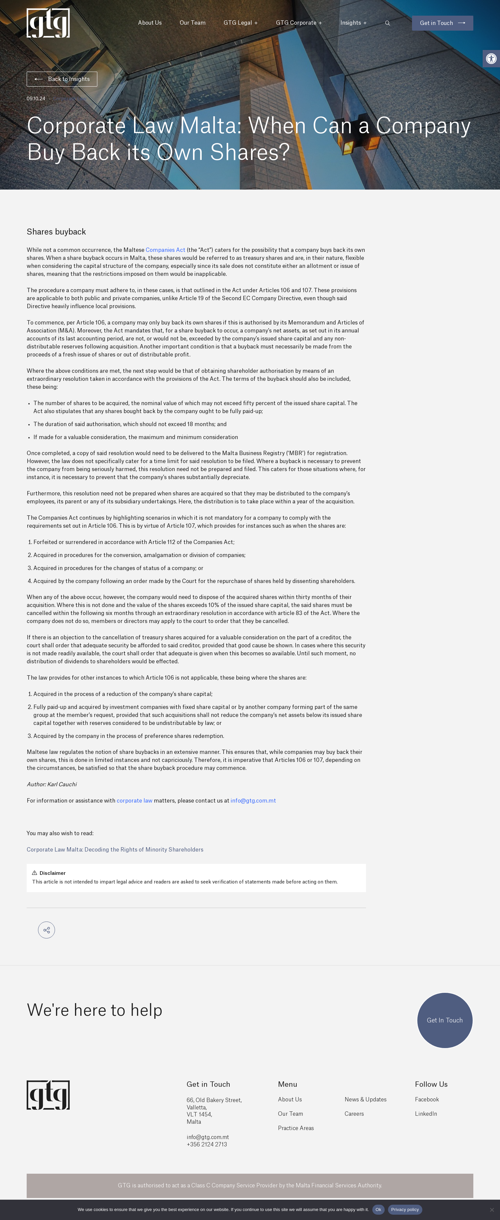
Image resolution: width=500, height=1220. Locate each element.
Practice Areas (296, 1128)
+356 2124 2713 (207, 1144)
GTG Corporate (299, 23)
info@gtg (198, 1137)
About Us (150, 23)
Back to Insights (62, 79)
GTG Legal (241, 23)
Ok (378, 1209)
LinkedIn (426, 1114)
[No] (491, 1209)
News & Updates (366, 1099)
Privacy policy (405, 1209)
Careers (354, 1114)
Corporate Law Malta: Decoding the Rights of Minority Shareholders (115, 850)
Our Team (193, 23)
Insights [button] (353, 23)
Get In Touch (445, 1020)
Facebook (427, 1099)
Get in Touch (436, 23)
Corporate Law (70, 99)
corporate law (134, 801)
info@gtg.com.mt (253, 801)
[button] (491, 58)
